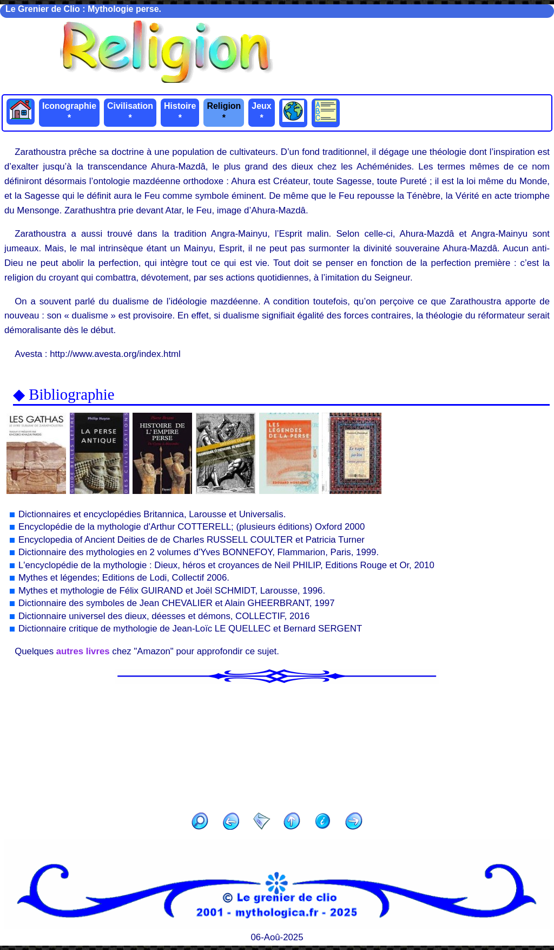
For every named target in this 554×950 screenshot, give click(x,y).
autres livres (83, 651)
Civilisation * (130, 111)
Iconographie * (69, 111)
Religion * (224, 111)
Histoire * (180, 111)
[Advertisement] (277, 744)
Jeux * (261, 111)
